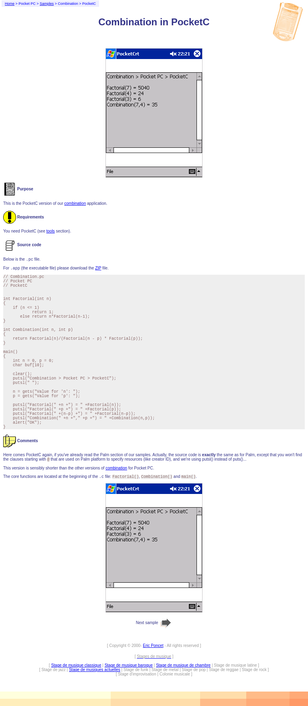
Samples (47, 4)
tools (50, 231)
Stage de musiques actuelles (94, 669)
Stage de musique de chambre (183, 665)
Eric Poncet (153, 645)
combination (75, 203)
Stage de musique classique (76, 665)
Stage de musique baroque (129, 665)
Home (9, 4)
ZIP (98, 268)
